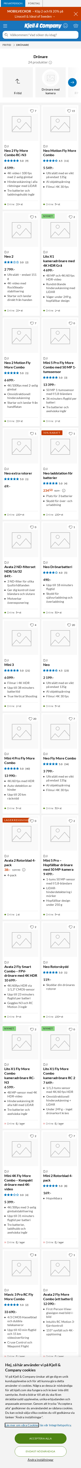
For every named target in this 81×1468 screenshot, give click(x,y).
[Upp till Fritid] (18, 82)
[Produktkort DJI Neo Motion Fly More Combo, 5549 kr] (60, 123)
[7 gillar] (33, 110)
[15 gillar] (71, 110)
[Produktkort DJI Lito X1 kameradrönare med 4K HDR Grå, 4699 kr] (60, 229)
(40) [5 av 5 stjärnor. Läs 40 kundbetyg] (27, 768)
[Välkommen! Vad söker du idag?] (43, 34)
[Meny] (5, 26)
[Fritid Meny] (14, 45)
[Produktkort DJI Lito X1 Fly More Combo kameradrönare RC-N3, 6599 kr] (21, 1042)
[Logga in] (65, 25)
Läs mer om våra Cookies (21, 1425)
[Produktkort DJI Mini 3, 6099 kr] (21, 637)
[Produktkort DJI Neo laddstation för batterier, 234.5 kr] (60, 446)
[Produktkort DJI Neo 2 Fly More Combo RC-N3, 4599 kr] (21, 123)
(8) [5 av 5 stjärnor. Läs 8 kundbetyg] (65, 1186)
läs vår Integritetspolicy (55, 1425)
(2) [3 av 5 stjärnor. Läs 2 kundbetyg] (27, 262)
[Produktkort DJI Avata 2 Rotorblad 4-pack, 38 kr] (21, 833)
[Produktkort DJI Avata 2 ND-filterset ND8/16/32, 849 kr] (21, 539)
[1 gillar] (33, 433)
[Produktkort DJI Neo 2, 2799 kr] (21, 229)
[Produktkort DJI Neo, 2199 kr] (60, 637)
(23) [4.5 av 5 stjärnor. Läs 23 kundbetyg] (66, 670)
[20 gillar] (71, 624)
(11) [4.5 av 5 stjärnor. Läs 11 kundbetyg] (66, 160)
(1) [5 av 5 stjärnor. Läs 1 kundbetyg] (27, 373)
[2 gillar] (72, 216)
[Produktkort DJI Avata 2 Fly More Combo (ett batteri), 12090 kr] (60, 1267)
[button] (50, 62)
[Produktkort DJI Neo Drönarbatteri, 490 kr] (60, 539)
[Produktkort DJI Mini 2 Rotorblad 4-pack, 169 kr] (60, 1148)
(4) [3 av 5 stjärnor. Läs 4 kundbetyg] (27, 1195)
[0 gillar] (72, 323)
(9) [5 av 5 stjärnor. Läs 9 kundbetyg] (27, 160)
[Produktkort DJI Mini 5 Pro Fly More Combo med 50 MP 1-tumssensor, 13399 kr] (60, 335)
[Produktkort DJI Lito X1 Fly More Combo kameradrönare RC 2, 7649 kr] (60, 1042)
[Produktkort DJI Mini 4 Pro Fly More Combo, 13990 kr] (21, 731)
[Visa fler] (72, 82)
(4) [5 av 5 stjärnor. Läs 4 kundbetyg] (65, 483)
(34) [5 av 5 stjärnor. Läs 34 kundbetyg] (66, 764)
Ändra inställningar (41, 1460)
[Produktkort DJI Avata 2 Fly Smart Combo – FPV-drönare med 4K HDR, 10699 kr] (21, 939)
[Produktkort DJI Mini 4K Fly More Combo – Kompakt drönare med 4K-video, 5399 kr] (21, 1148)
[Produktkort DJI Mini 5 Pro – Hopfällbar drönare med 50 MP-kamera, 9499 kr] (60, 833)
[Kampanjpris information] (63, 490)
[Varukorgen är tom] (76, 25)
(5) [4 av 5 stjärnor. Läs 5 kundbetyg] (65, 572)
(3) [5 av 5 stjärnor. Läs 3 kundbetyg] (65, 377)
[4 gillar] (33, 624)
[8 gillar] (33, 1254)
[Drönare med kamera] (50, 82)
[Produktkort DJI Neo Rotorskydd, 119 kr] (60, 939)
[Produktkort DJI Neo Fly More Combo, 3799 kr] (60, 731)
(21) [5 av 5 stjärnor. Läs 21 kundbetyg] (27, 670)
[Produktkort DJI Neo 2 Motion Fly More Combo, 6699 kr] (21, 335)
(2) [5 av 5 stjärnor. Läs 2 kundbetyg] (27, 1304)
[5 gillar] (33, 216)
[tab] (13, 3)
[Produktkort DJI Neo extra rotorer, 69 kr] (21, 446)
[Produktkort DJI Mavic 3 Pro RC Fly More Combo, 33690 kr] (21, 1267)
